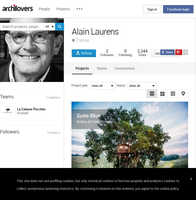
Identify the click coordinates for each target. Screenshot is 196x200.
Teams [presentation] (101, 68)
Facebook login (178, 9)
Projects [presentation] (82, 68)
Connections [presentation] (125, 68)
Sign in (152, 9)
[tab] (82, 68)
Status (120, 85)
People (44, 8)
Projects (63, 8)
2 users (52, 132)
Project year (79, 85)
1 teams (52, 97)
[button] (151, 94)
